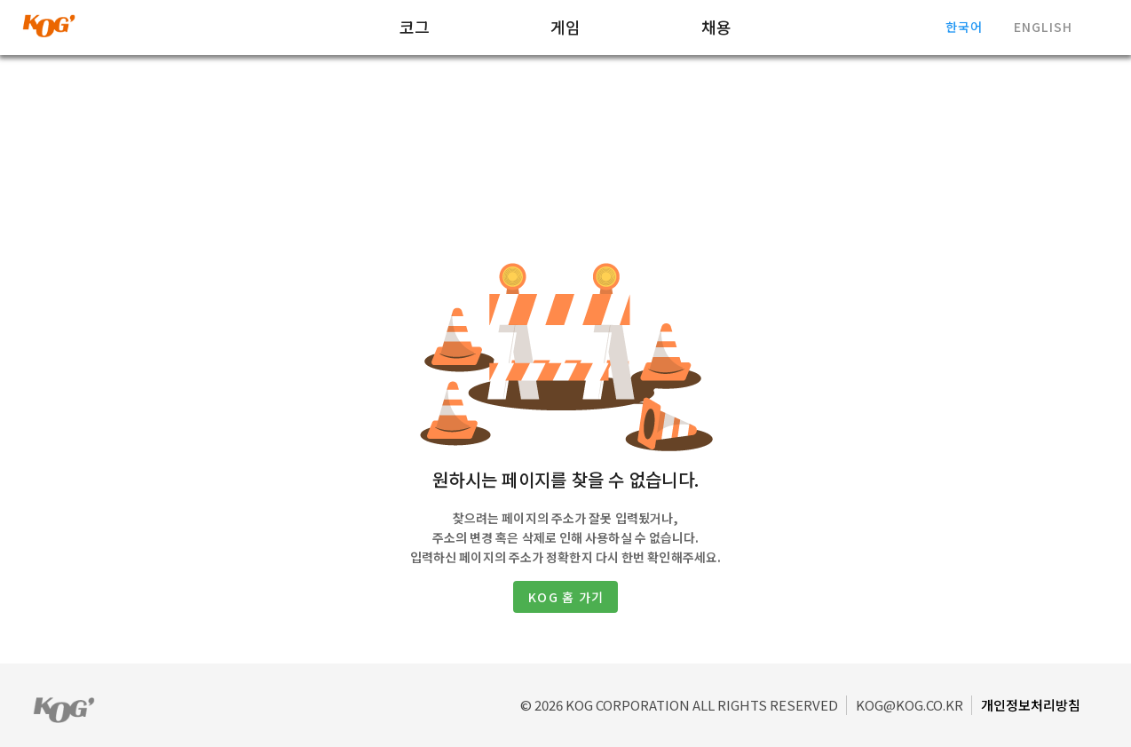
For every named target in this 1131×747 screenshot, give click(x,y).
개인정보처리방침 (1030, 704)
